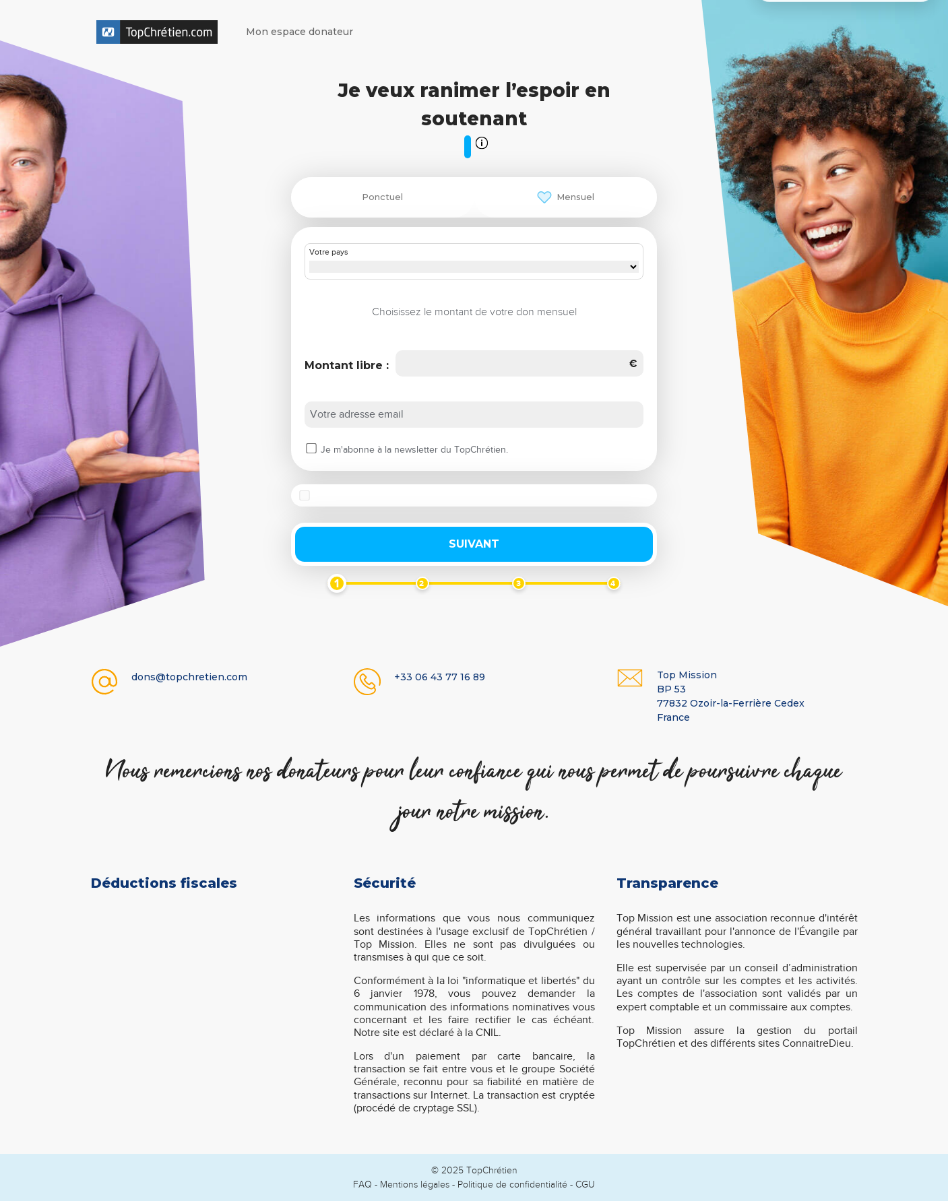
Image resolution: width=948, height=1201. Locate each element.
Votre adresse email (357, 414)
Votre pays (328, 253)
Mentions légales (414, 1184)
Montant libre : (347, 365)
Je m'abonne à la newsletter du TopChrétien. (414, 450)
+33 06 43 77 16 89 (439, 677)
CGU (585, 1184)
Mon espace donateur (300, 32)
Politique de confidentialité (512, 1184)
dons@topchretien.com (189, 677)
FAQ (362, 1184)
